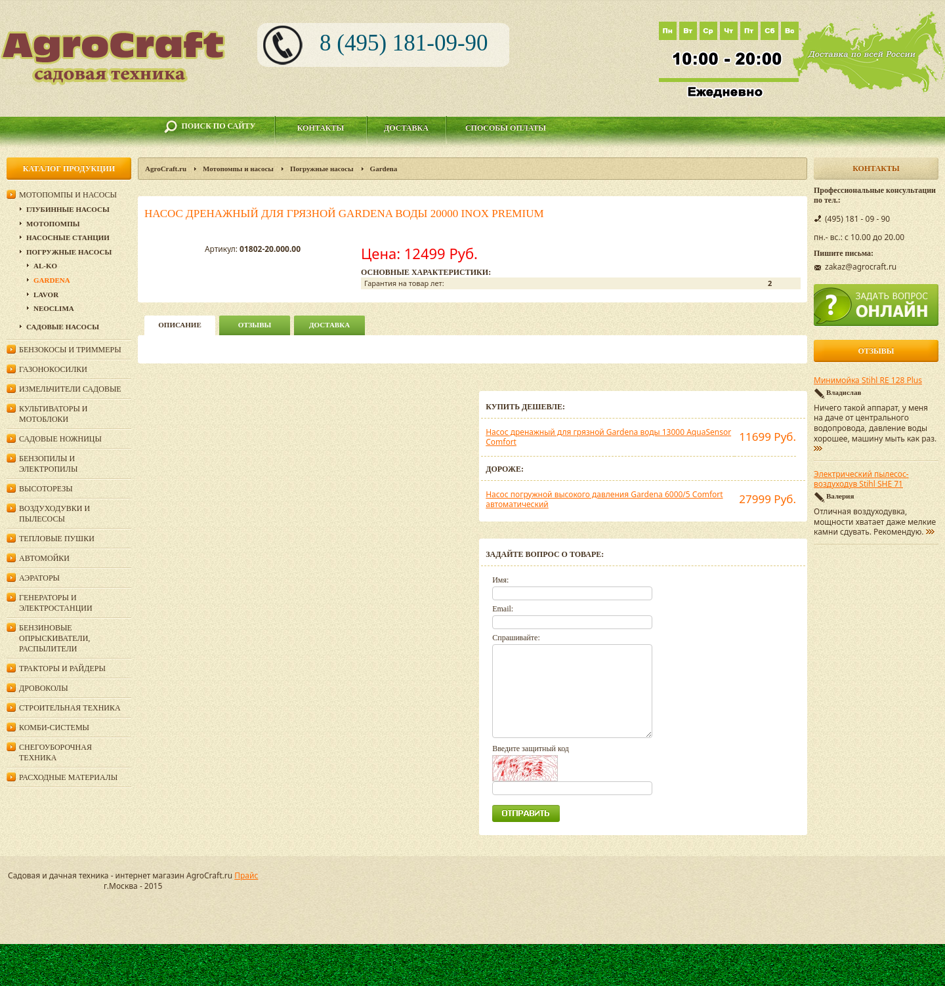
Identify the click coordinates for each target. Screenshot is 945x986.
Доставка (406, 128)
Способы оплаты (505, 128)
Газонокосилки (53, 369)
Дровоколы (43, 688)
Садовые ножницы (60, 438)
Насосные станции (68, 237)
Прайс (246, 875)
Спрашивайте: (516, 637)
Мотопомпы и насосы (238, 169)
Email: (502, 608)
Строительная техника (70, 707)
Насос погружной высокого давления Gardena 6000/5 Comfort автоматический (604, 499)
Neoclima (53, 308)
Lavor (45, 294)
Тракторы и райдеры (62, 668)
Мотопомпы (53, 224)
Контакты (321, 128)
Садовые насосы (62, 327)
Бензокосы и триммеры (70, 349)
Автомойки (44, 558)
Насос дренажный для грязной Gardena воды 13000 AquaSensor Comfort (608, 437)
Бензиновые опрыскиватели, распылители (54, 638)
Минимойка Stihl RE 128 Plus (868, 380)
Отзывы (255, 325)
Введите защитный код (530, 748)
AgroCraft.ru (165, 169)
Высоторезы (46, 488)
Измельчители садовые (70, 389)
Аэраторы (39, 578)
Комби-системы (54, 727)
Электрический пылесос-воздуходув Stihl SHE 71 (861, 479)
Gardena (384, 169)
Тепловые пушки (56, 538)
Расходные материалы (68, 777)
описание (179, 325)
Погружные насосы (322, 169)
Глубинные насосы (68, 209)
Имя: (500, 580)
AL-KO (45, 266)
